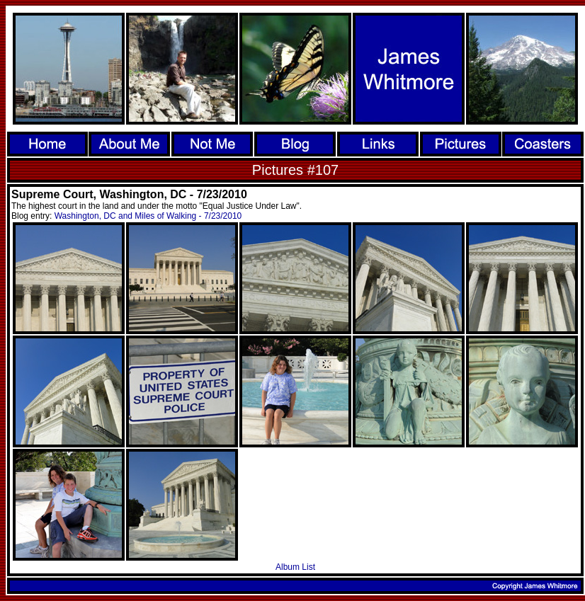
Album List (295, 567)
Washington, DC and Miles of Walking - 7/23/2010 (148, 216)
